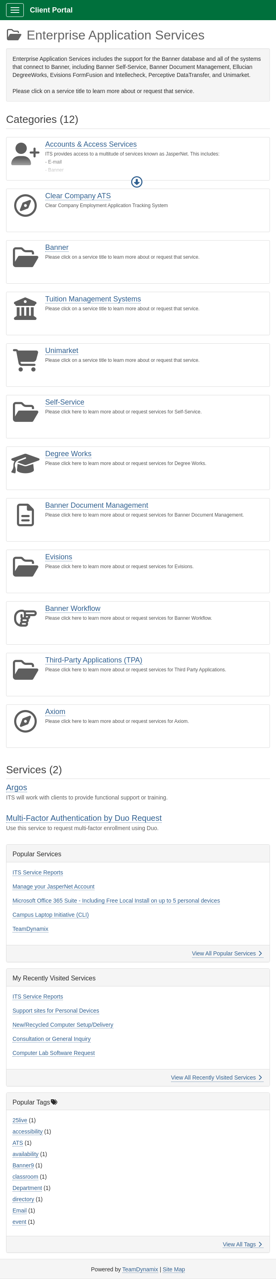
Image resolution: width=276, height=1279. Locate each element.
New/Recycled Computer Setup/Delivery (63, 1025)
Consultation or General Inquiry (52, 1039)
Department (27, 1188)
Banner (57, 247)
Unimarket (61, 351)
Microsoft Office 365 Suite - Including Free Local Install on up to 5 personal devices (116, 900)
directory (23, 1199)
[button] (137, 182)
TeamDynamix (30, 929)
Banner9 (23, 1165)
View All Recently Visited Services (216, 1077)
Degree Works (68, 454)
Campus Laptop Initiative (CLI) (51, 914)
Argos (16, 787)
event (19, 1222)
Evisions (58, 557)
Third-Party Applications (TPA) (93, 660)
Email (20, 1210)
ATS (18, 1143)
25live (20, 1120)
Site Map (174, 1269)
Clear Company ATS (78, 196)
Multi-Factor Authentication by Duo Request (84, 818)
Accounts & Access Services (91, 144)
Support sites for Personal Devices (56, 1010)
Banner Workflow (72, 608)
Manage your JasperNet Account (53, 886)
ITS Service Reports (38, 872)
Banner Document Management (96, 505)
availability (26, 1154)
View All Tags (242, 1244)
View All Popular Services (227, 953)
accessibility (28, 1131)
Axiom (55, 712)
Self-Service (64, 402)
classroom (25, 1176)
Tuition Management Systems (93, 299)
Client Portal (51, 10)
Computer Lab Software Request (54, 1053)
